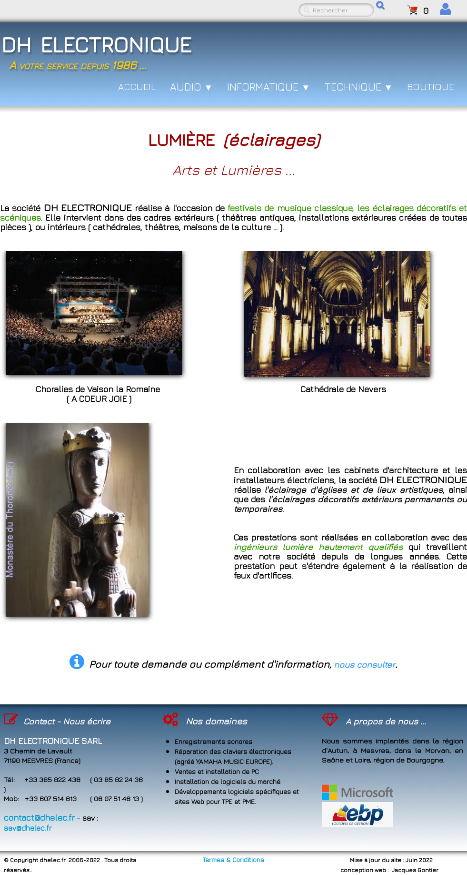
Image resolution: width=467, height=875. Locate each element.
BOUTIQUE (430, 86)
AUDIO (191, 87)
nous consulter (364, 665)
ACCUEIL (137, 86)
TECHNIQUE (359, 87)
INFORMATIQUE (268, 87)
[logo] (116, 50)
